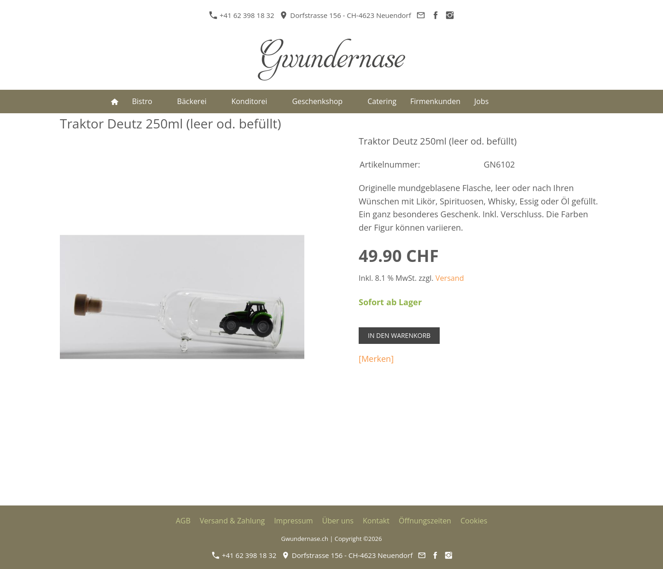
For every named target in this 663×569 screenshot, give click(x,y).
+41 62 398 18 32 (242, 15)
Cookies (473, 521)
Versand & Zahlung (232, 521)
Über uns (338, 521)
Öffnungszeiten (425, 521)
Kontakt (376, 521)
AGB (183, 521)
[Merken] (376, 358)
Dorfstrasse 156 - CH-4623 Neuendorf (345, 15)
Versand (450, 278)
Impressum (293, 521)
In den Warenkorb (399, 335)
